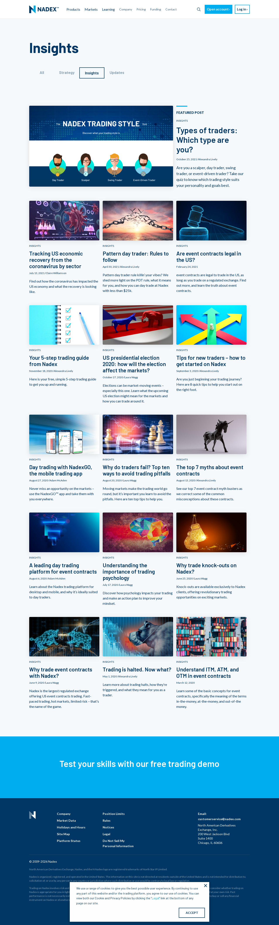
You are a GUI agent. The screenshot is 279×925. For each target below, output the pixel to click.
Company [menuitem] (125, 9)
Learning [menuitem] (108, 9)
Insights (92, 72)
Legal (106, 834)
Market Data (66, 820)
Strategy (67, 72)
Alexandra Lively (207, 159)
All (42, 72)
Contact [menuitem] (171, 9)
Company (63, 814)
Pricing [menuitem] (141, 9)
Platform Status (68, 841)
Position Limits (114, 814)
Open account (218, 9)
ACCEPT (192, 913)
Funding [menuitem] (155, 9)
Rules (107, 820)
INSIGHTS (182, 120)
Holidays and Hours (71, 827)
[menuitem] (44, 9)
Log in (241, 9)
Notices (108, 827)
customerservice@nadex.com (219, 819)
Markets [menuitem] (91, 9)
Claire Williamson (56, 273)
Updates (117, 72)
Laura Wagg (131, 377)
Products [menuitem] (73, 9)
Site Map (63, 834)
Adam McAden (58, 480)
